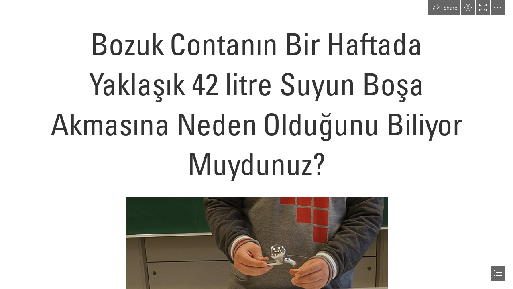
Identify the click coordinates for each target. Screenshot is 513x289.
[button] (444, 7)
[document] (256, 144)
